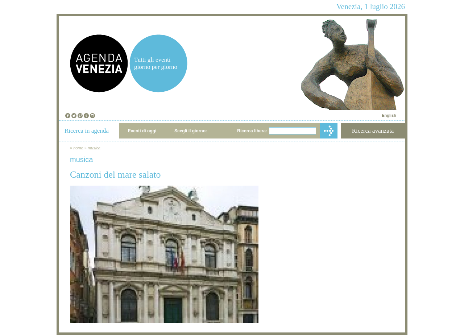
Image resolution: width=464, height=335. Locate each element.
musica (94, 148)
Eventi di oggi (142, 130)
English (389, 115)
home (78, 148)
